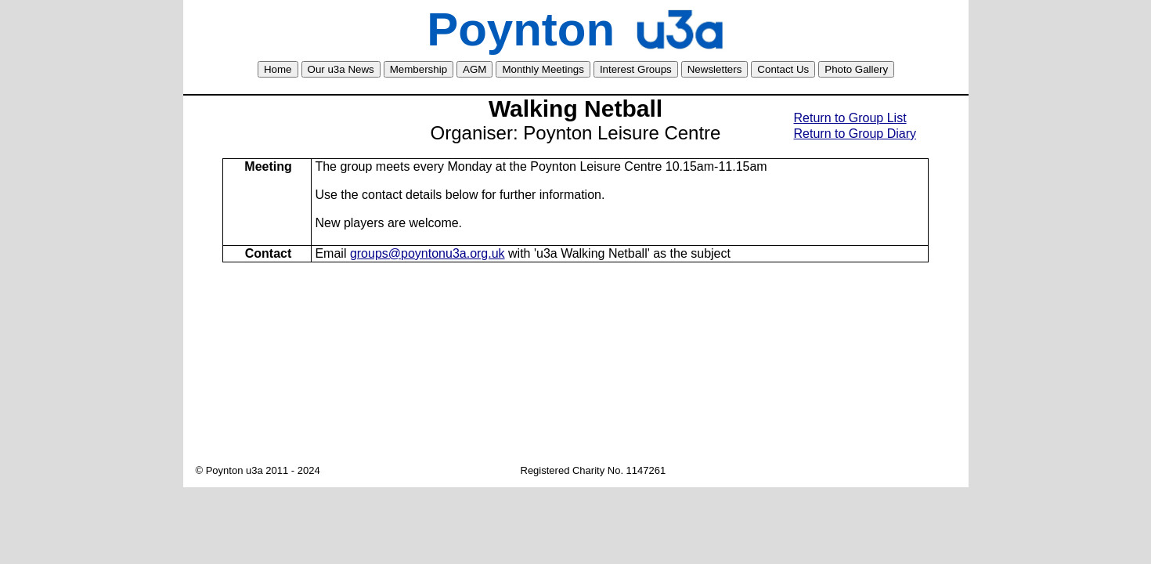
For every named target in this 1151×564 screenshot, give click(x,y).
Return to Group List (850, 118)
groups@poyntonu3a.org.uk (427, 253)
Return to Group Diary (855, 133)
